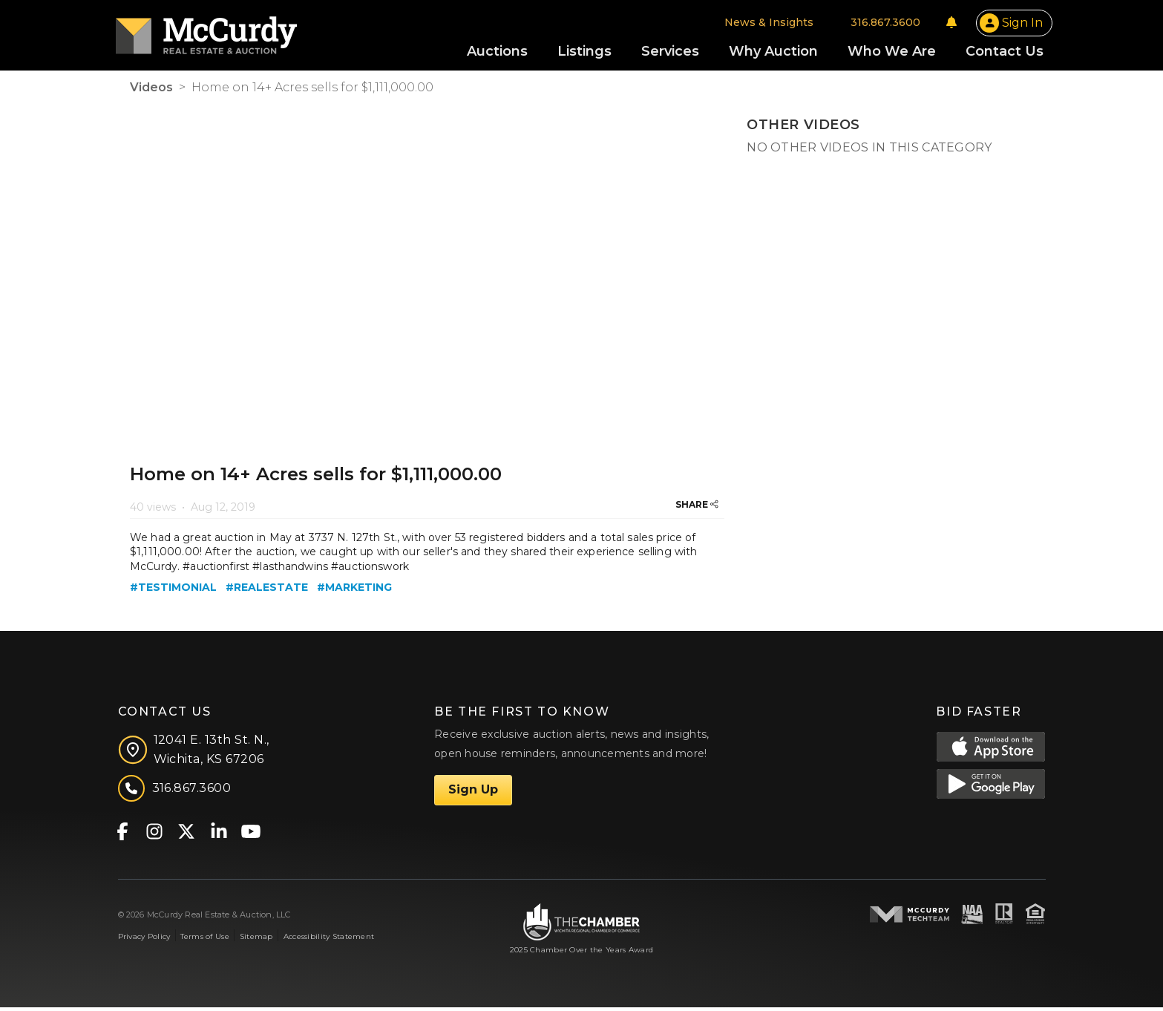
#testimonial (173, 591)
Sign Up (473, 793)
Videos (151, 91)
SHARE (696, 507)
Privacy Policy (144, 939)
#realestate (267, 591)
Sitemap (256, 939)
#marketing (354, 591)
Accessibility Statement (329, 939)
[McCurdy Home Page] (220, 32)
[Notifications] (937, 23)
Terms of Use (204, 939)
